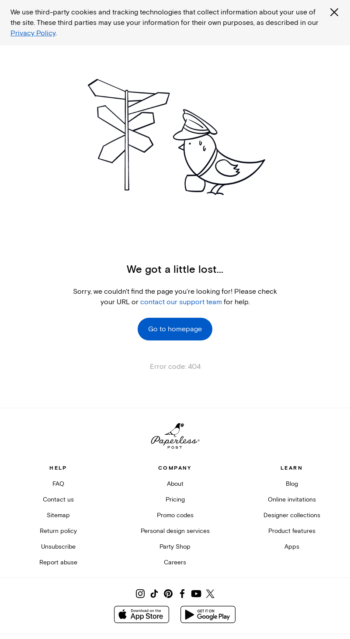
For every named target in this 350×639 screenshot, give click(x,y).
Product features (291, 531)
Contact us (58, 499)
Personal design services (175, 531)
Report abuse (58, 562)
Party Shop (175, 546)
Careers (175, 562)
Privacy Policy (32, 33)
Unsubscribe (58, 546)
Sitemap (58, 515)
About (175, 484)
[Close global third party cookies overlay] (334, 12)
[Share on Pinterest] (168, 593)
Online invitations (292, 499)
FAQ (58, 484)
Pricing (175, 499)
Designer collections (291, 515)
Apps (291, 546)
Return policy (58, 531)
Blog (292, 484)
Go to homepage (175, 329)
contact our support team (181, 302)
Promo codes (175, 515)
